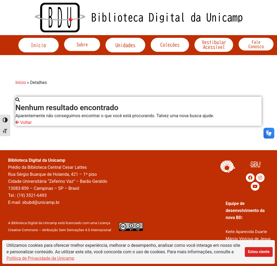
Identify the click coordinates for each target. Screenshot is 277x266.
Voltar (23, 122)
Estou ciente (259, 252)
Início (20, 82)
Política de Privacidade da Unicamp (40, 258)
